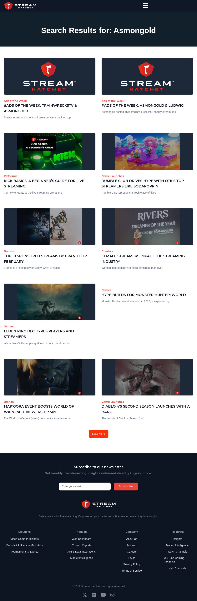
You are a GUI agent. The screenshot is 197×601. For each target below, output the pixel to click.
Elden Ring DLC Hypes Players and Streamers (39, 334)
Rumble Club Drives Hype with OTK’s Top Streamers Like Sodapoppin (143, 184)
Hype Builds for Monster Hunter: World (144, 295)
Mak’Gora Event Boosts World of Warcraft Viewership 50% (39, 409)
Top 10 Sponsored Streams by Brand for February (45, 259)
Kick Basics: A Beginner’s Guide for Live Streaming (44, 184)
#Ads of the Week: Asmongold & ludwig (143, 105)
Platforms (11, 176)
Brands (9, 251)
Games (8, 326)
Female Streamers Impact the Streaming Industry (143, 259)
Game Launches (113, 176)
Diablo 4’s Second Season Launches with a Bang (146, 409)
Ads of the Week (15, 101)
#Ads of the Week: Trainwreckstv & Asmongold (40, 108)
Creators (107, 251)
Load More (98, 433)
